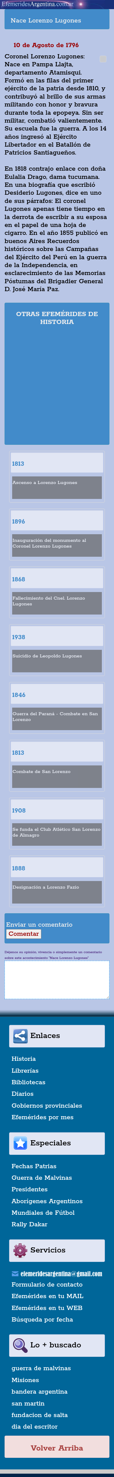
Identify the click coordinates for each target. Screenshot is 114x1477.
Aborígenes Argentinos (47, 1201)
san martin (28, 1403)
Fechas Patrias (34, 1166)
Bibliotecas (28, 1082)
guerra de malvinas (41, 1368)
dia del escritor (34, 1427)
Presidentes (30, 1189)
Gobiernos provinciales (47, 1106)
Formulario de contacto (47, 1284)
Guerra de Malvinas (42, 1178)
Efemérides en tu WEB (47, 1308)
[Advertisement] (57, 386)
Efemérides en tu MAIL (47, 1296)
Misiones (25, 1380)
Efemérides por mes (43, 1117)
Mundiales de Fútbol (43, 1213)
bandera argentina (39, 1392)
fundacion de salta (40, 1415)
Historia (24, 1059)
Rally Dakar (29, 1224)
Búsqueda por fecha (42, 1319)
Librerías (25, 1071)
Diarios (22, 1094)
